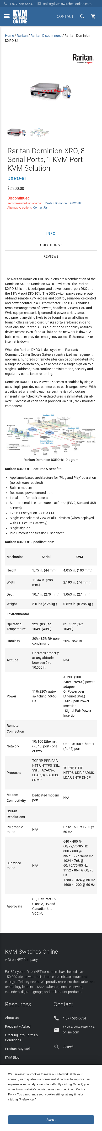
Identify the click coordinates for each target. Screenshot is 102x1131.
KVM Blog (12, 1057)
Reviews (51, 256)
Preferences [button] (27, 1099)
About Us (12, 1018)
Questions (50, 245)
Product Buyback (18, 1049)
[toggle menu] (6, 16)
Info (51, 233)
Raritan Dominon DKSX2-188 (63, 203)
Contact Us (40, 207)
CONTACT (65, 16)
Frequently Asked (18, 1026)
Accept (51, 1119)
